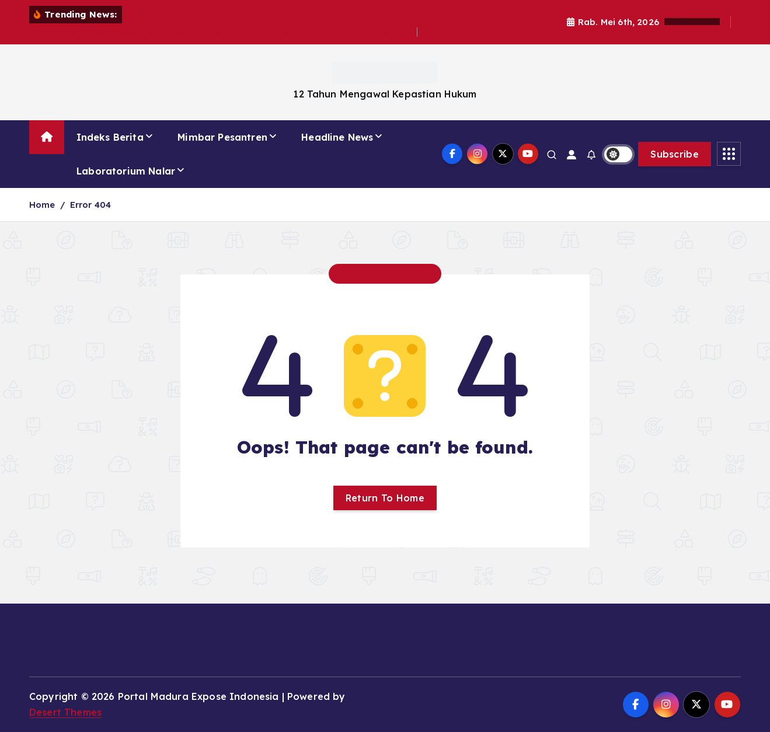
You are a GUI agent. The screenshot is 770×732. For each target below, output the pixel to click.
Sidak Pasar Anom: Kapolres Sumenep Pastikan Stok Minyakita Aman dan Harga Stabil (223, 31)
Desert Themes (65, 712)
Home (42, 204)
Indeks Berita (110, 137)
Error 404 (90, 204)
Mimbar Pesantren (222, 137)
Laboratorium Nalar (125, 171)
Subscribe (674, 154)
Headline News (337, 137)
